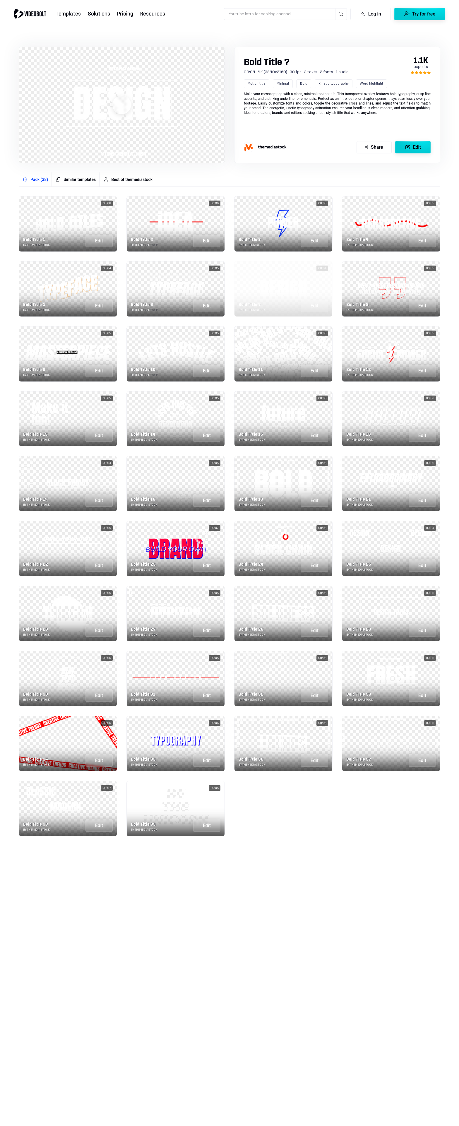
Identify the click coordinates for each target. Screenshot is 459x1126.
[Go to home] (30, 13)
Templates (68, 13)
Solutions (99, 13)
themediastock (272, 147)
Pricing (125, 13)
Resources (152, 13)
